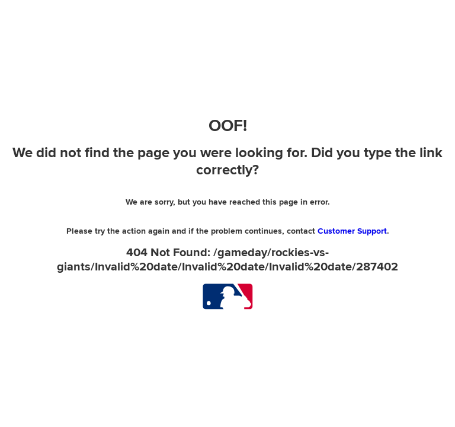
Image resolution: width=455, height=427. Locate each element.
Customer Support (352, 231)
